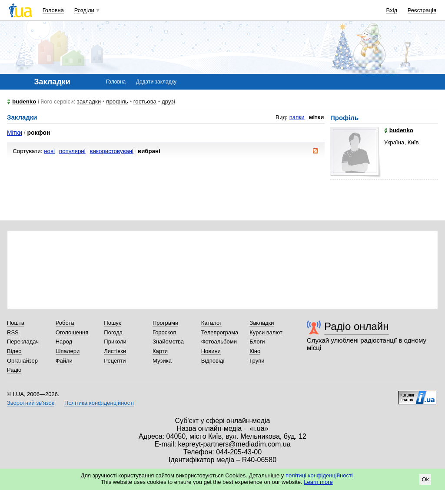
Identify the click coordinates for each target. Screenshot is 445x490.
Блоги (257, 341)
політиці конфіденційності (319, 475)
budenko (24, 101)
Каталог (211, 323)
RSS (13, 332)
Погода (113, 332)
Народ (64, 341)
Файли (64, 360)
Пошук (112, 323)
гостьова (144, 101)
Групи (256, 360)
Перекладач (23, 341)
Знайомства (168, 341)
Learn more (318, 482)
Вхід (392, 10)
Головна (53, 10)
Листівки (115, 351)
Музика (162, 360)
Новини (211, 351)
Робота (65, 323)
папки (297, 117)
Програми (165, 323)
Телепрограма (220, 332)
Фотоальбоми (219, 341)
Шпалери (68, 351)
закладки (89, 101)
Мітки (14, 132)
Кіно (254, 351)
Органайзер (22, 360)
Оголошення (72, 332)
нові (49, 151)
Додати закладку (156, 82)
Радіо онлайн (356, 326)
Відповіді (213, 360)
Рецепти (115, 360)
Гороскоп (164, 332)
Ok (425, 479)
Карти (160, 351)
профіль (117, 101)
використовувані (111, 151)
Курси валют (265, 332)
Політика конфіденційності (99, 403)
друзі (168, 101)
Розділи (84, 10)
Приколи (115, 341)
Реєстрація (422, 10)
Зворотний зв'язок (30, 403)
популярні (72, 151)
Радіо (14, 370)
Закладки (261, 323)
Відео (14, 351)
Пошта (15, 323)
